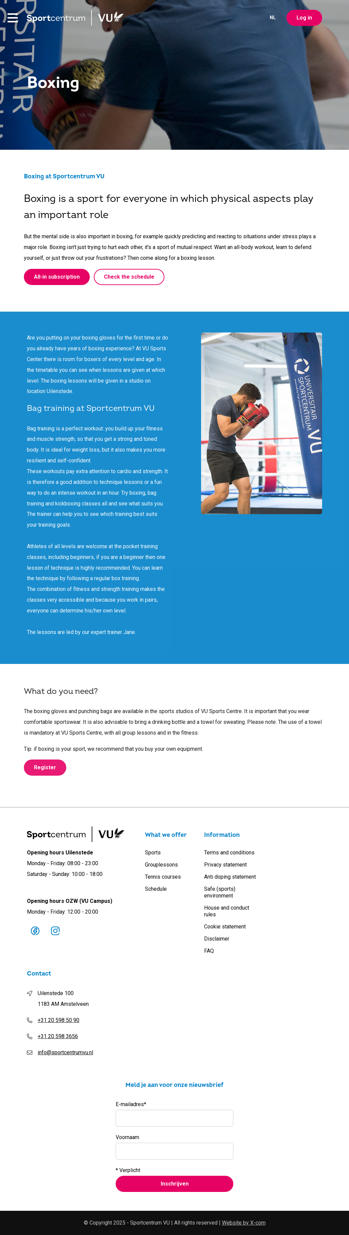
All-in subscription (57, 277)
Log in (304, 18)
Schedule (156, 889)
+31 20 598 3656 (58, 1036)
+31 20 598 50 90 (58, 1020)
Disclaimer (216, 939)
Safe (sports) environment (219, 892)
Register (45, 772)
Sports (153, 852)
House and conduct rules (226, 911)
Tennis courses (163, 877)
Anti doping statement (230, 877)
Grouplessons (161, 864)
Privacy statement (225, 864)
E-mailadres (131, 1104)
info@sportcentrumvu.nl (65, 1052)
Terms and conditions (229, 852)
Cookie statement (225, 926)
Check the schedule (129, 277)
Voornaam (127, 1137)
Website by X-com (244, 1223)
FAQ (209, 951)
